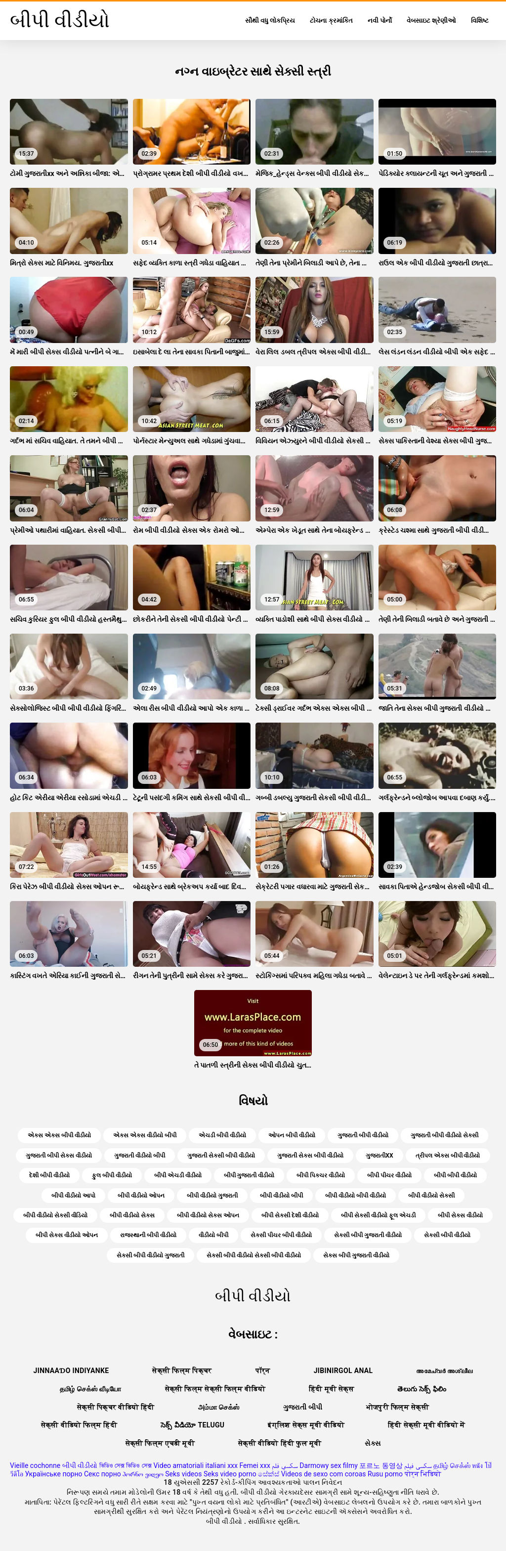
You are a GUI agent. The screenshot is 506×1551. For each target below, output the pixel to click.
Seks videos (183, 1474)
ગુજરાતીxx (379, 1155)
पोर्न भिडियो (423, 1474)
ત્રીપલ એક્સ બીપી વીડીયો (448, 1155)
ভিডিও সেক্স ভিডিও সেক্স (125, 1465)
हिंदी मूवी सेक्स (331, 1389)
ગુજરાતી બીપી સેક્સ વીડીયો (59, 1155)
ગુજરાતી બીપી (303, 1407)
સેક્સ (372, 1443)
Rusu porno (385, 1474)
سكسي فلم (284, 1465)
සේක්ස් (268, 1474)
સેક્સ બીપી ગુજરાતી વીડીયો (356, 1255)
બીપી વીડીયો (79, 1465)
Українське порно (53, 1474)
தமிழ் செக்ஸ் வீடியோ (91, 1389)
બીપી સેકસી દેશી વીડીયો (290, 1215)
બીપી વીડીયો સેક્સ (132, 1215)
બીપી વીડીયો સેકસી (431, 1195)
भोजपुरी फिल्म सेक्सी (397, 1407)
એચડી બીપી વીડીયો (222, 1135)
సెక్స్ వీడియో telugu (192, 1425)
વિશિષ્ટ (480, 20)
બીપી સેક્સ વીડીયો (460, 1215)
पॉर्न (262, 1371)
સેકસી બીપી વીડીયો (447, 1235)
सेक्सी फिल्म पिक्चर (181, 1371)
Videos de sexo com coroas (323, 1474)
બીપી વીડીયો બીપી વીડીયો (355, 1195)
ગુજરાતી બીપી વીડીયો (362, 1135)
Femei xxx (254, 1465)
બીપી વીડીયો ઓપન (141, 1195)
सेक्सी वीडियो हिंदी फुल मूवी (280, 1443)
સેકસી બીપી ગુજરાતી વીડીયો (368, 1235)
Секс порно (102, 1474)
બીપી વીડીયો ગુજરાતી (212, 1195)
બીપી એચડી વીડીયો (178, 1175)
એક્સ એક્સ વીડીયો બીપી (144, 1135)
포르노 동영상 (380, 1465)
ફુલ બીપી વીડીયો (112, 1175)
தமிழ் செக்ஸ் (451, 1465)
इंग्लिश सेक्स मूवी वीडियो (306, 1425)
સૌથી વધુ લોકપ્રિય (270, 20)
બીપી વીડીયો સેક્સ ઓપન (208, 1215)
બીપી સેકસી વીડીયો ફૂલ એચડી (378, 1215)
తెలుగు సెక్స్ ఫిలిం (421, 1389)
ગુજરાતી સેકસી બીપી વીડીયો (221, 1155)
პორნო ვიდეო (143, 1474)
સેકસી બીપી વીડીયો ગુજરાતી (150, 1255)
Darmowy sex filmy (328, 1465)
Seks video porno (230, 1474)
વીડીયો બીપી (213, 1235)
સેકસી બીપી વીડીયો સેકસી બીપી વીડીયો (254, 1255)
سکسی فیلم (417, 1465)
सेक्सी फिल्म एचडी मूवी (160, 1443)
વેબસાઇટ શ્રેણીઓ (431, 20)
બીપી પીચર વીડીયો (389, 1175)
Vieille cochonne (35, 1465)
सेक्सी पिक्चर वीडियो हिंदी (116, 1407)
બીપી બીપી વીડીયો (455, 1175)
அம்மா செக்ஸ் (219, 1407)
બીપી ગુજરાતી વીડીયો (249, 1175)
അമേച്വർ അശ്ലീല (444, 1371)
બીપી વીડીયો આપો (73, 1195)
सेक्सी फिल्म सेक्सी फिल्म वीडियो (215, 1389)
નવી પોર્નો (380, 20)
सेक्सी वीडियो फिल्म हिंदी (79, 1425)
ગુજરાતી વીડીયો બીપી (139, 1155)
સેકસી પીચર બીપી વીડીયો (281, 1235)
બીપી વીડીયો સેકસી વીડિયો (55, 1215)
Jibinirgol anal (343, 1371)
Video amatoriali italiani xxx (195, 1465)
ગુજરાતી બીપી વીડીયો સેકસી (444, 1135)
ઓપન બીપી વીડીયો (291, 1135)
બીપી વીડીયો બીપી (281, 1195)
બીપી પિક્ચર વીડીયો (320, 1175)
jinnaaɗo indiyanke (71, 1371)
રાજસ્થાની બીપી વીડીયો (148, 1235)
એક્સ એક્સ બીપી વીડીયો (59, 1135)
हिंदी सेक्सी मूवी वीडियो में (426, 1425)
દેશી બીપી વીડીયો (49, 1175)
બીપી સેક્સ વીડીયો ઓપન (67, 1235)
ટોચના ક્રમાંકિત (331, 20)
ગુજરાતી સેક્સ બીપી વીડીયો (310, 1155)
